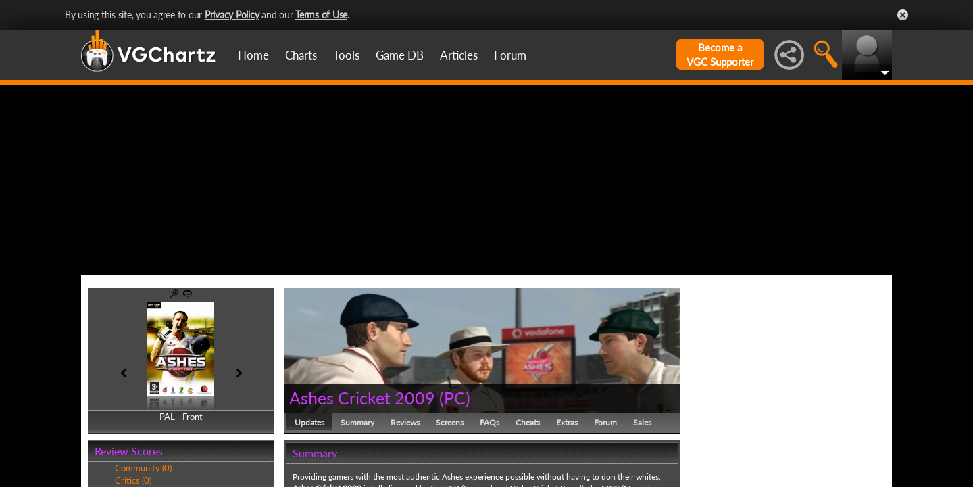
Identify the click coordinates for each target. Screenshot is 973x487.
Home (253, 55)
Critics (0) (133, 480)
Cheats (528, 422)
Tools (346, 55)
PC (455, 398)
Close (902, 14)
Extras (567, 422)
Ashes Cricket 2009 (362, 398)
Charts (301, 55)
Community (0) (143, 468)
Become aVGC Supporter (720, 54)
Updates (309, 422)
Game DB (400, 55)
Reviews (405, 422)
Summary (357, 422)
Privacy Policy (232, 14)
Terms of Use (321, 14)
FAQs (489, 422)
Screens (450, 422)
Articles (459, 55)
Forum (510, 55)
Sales (642, 422)
